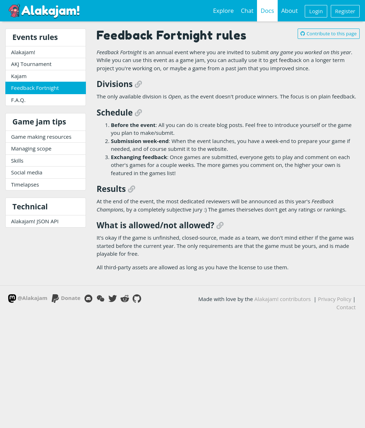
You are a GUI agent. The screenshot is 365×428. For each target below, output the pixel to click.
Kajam (19, 76)
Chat (247, 10)
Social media (26, 172)
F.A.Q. (18, 99)
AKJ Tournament (31, 63)
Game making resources (41, 136)
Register (345, 11)
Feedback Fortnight (35, 87)
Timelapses (25, 184)
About (289, 10)
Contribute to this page (328, 33)
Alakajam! (23, 52)
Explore (223, 10)
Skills (17, 160)
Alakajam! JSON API (35, 221)
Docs (267, 10)
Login (316, 11)
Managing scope (31, 148)
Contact (346, 307)
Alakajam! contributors (283, 298)
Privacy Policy (334, 298)
